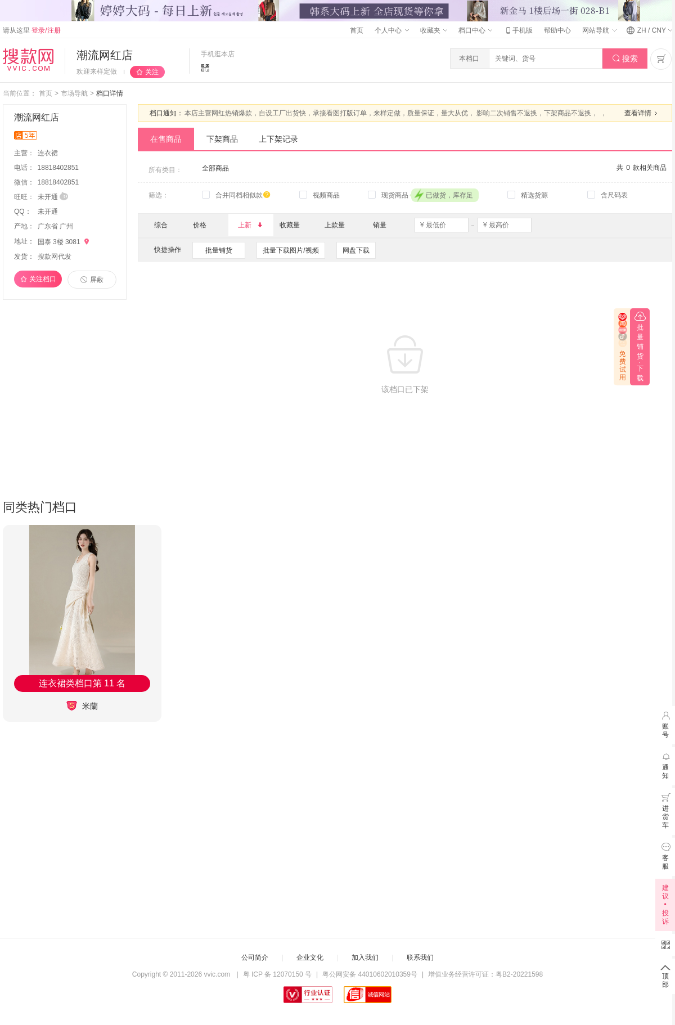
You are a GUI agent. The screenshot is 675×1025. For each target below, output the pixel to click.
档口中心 (475, 30)
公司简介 (254, 957)
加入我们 (365, 957)
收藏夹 (433, 30)
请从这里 (32, 30)
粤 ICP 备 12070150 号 (277, 974)
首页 (356, 30)
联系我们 (420, 957)
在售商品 (166, 138)
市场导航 (74, 93)
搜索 (625, 58)
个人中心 (391, 30)
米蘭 (82, 706)
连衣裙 (49, 153)
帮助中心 (557, 30)
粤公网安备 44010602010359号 (369, 974)
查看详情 (642, 113)
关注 (152, 72)
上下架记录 (278, 138)
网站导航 (599, 30)
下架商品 (222, 138)
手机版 (518, 30)
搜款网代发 (54, 256)
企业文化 (309, 957)
